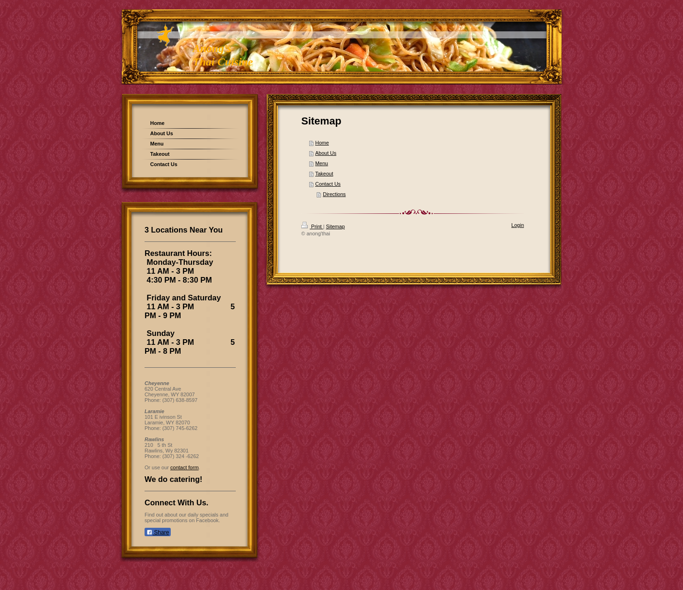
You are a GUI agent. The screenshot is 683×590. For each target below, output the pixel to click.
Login (517, 225)
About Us (325, 153)
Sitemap (335, 226)
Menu (321, 163)
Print (312, 226)
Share (157, 532)
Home (322, 143)
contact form (184, 467)
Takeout (324, 173)
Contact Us (328, 184)
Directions (334, 194)
